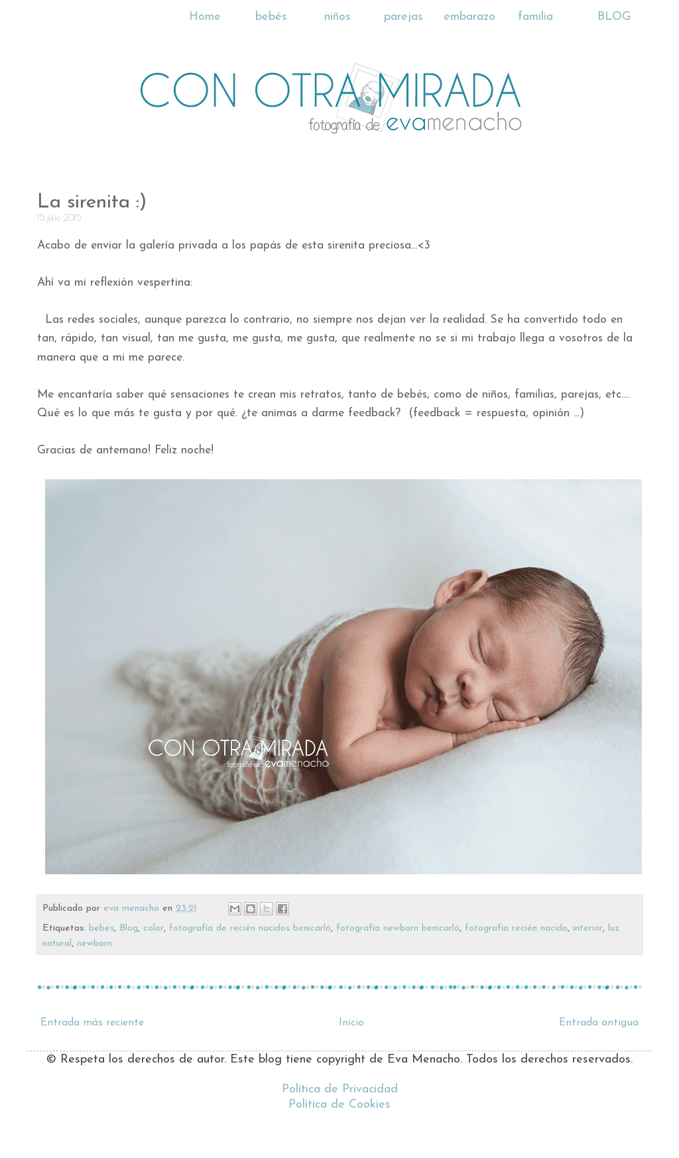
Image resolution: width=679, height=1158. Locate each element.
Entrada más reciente (92, 1022)
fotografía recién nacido (516, 928)
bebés (271, 17)
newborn (94, 944)
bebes (101, 928)
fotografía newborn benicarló (398, 928)
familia (535, 17)
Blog (128, 928)
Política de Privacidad (340, 1089)
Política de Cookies (339, 1104)
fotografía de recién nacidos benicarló (250, 928)
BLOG (614, 17)
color (153, 928)
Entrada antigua (599, 1022)
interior (588, 928)
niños (337, 17)
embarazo (469, 17)
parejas (403, 17)
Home (205, 17)
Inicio (351, 1022)
